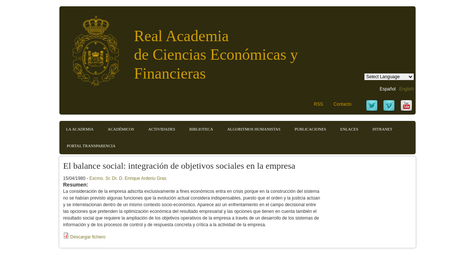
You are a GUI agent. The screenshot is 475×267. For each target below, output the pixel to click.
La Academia (80, 129)
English (406, 89)
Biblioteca (201, 129)
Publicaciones (310, 129)
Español (388, 89)
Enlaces (349, 129)
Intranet (382, 129)
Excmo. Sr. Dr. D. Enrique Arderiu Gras (127, 178)
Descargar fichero (87, 237)
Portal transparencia (91, 146)
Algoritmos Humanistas (253, 129)
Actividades (161, 129)
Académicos (121, 129)
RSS (318, 104)
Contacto (342, 104)
